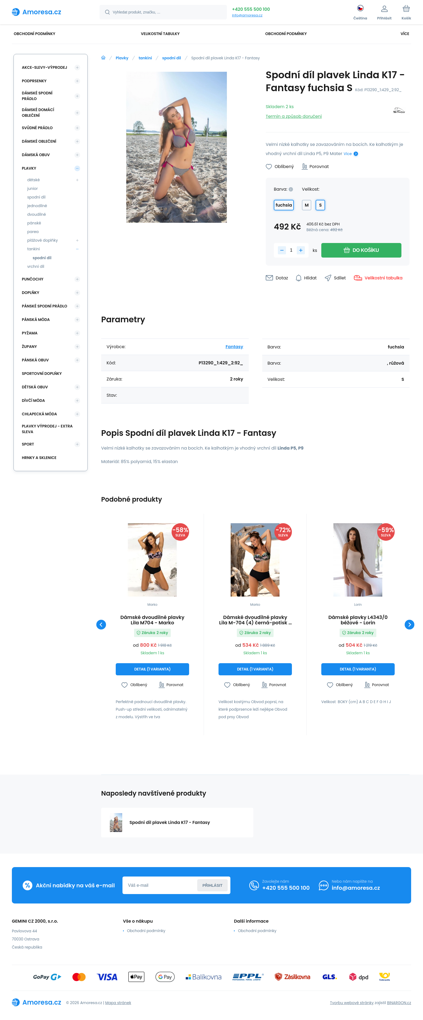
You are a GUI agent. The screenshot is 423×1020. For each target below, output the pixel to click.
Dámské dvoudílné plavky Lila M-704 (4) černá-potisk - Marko (255, 620)
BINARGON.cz (399, 1002)
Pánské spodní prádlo (44, 306)
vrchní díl (35, 266)
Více (348, 153)
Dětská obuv (35, 387)
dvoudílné (36, 214)
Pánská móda (36, 319)
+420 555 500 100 (251, 9)
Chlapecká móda (39, 414)
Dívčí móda (33, 400)
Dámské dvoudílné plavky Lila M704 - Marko (152, 620)
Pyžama (29, 333)
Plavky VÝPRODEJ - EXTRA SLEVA (47, 428)
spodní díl (171, 58)
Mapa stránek (118, 1002)
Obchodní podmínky (146, 930)
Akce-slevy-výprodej (44, 67)
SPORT (28, 444)
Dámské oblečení (39, 141)
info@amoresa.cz (247, 15)
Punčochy (32, 279)
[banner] (49, 12)
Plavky (122, 58)
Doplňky (30, 292)
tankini (145, 58)
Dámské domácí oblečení (38, 112)
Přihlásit (213, 885)
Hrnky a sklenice (39, 457)
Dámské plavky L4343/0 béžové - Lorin (358, 620)
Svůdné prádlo (37, 128)
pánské (34, 223)
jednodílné (37, 205)
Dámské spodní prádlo (37, 95)
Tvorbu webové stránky (352, 1002)
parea (33, 231)
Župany (29, 346)
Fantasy (234, 347)
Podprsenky (34, 81)
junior (32, 188)
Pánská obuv (35, 360)
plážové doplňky (42, 240)
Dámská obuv (36, 155)
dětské (33, 180)
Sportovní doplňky (42, 373)
